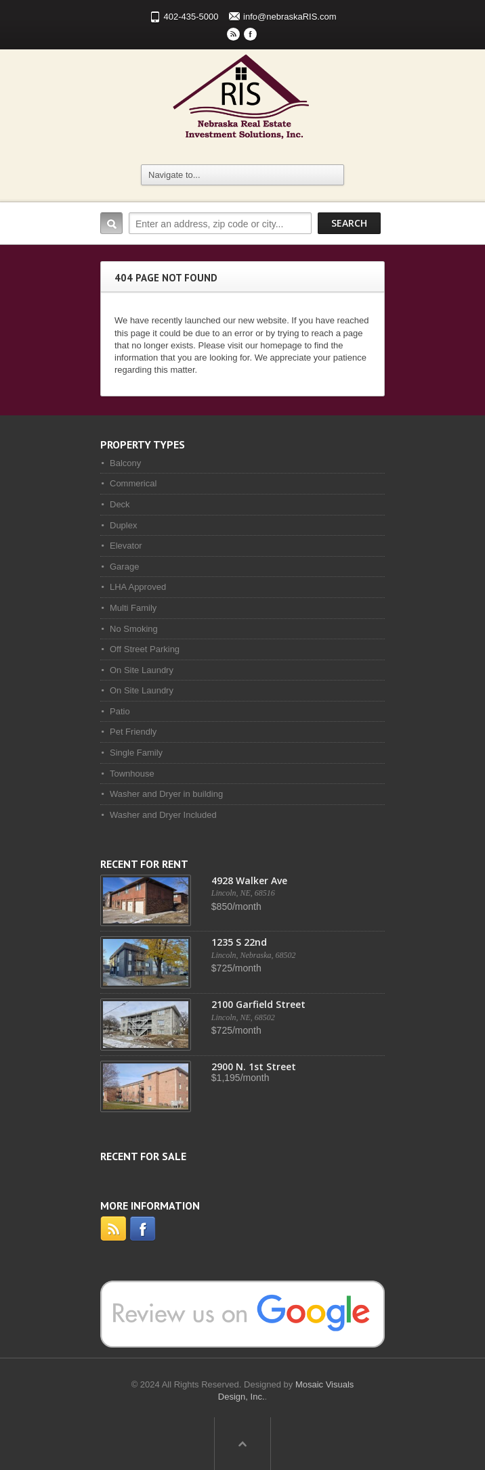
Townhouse (132, 773)
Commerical (133, 483)
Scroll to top (242, 1443)
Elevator (126, 546)
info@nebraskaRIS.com (289, 17)
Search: (111, 223)
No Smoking (134, 629)
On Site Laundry (141, 670)
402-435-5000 (190, 17)
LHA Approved (138, 587)
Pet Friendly (133, 732)
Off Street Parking (145, 649)
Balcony (125, 463)
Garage (124, 566)
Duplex (123, 525)
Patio (120, 711)
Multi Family (133, 608)
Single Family (136, 753)
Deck (120, 504)
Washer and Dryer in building (166, 794)
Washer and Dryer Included (163, 815)
